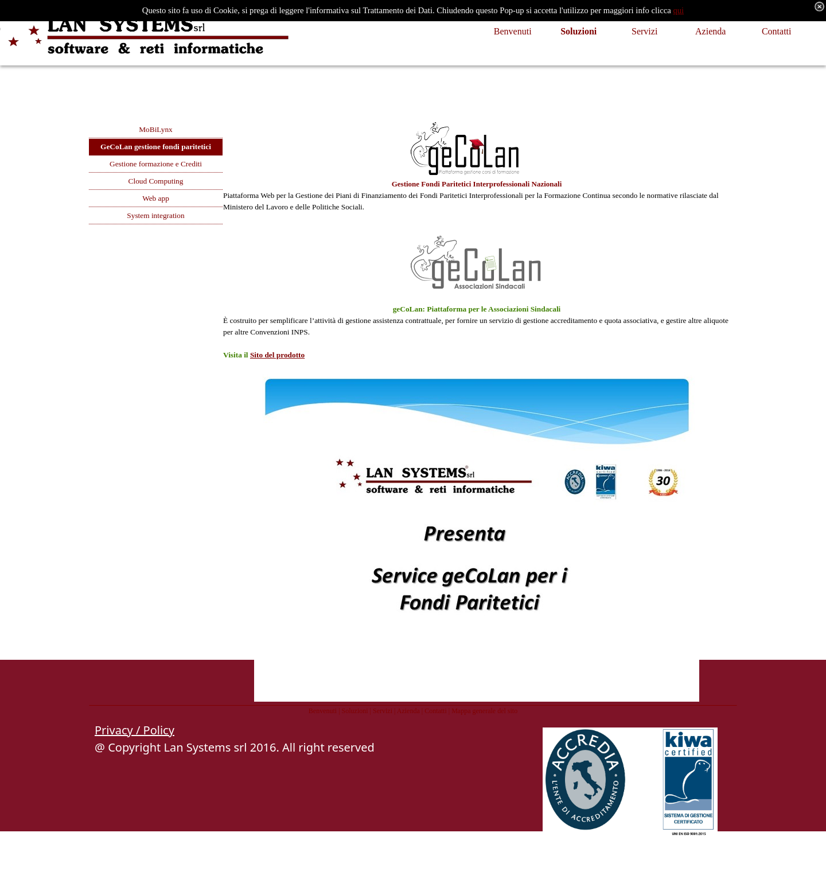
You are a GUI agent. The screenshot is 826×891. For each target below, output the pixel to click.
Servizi (382, 711)
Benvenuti (323, 711)
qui (678, 10)
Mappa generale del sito (484, 711)
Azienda (408, 711)
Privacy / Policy (134, 730)
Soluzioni (355, 711)
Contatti (435, 711)
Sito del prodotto (277, 355)
